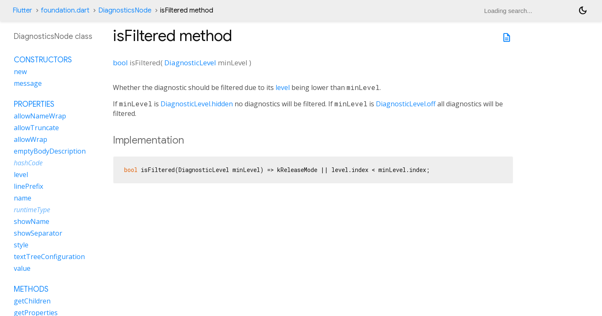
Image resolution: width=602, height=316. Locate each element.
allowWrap (30, 139)
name (22, 198)
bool (120, 62)
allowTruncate (36, 127)
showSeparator (38, 233)
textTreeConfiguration (49, 256)
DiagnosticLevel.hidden (197, 103)
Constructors (43, 59)
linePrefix (28, 186)
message (28, 83)
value (22, 268)
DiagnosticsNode (124, 10)
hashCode (28, 162)
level (282, 87)
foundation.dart (65, 10)
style (21, 244)
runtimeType (32, 209)
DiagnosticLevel (190, 62)
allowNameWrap (40, 116)
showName (31, 221)
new (20, 71)
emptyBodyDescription (50, 151)
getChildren (32, 301)
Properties (34, 104)
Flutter (22, 10)
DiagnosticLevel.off (406, 103)
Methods (31, 289)
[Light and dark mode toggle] (582, 10)
